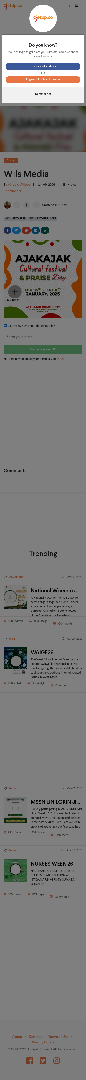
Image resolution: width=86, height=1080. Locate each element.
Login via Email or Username (43, 79)
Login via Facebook (43, 66)
